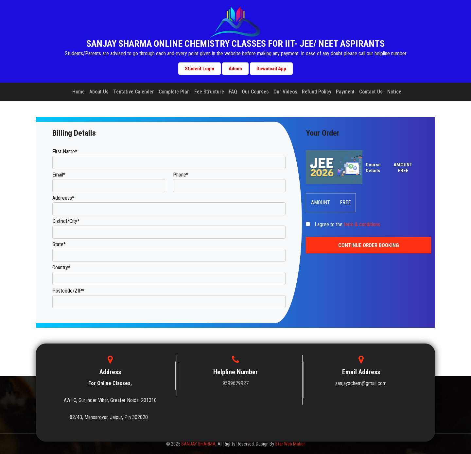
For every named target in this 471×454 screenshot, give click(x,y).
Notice (394, 92)
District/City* (65, 221)
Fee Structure (209, 92)
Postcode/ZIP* (68, 291)
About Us (99, 92)
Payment (345, 92)
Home (78, 92)
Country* (61, 267)
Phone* (180, 175)
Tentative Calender (133, 92)
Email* (58, 175)
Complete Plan (174, 92)
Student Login (199, 69)
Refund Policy (316, 92)
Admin (235, 69)
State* (59, 244)
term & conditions (362, 224)
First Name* (64, 151)
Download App (271, 69)
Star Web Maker (290, 444)
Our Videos (285, 92)
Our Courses (255, 92)
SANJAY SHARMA (198, 444)
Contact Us (371, 92)
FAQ (233, 92)
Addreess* (63, 198)
